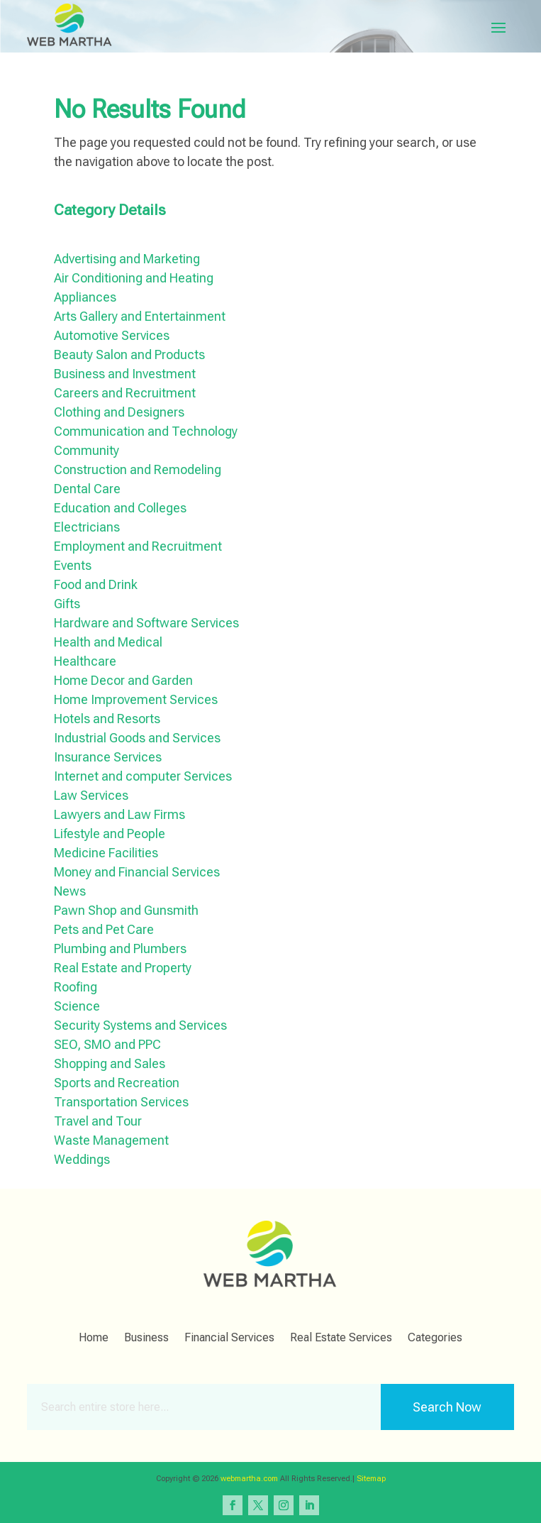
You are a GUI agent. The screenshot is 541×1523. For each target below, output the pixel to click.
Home (93, 1338)
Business (146, 1338)
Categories (435, 1338)
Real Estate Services (341, 1338)
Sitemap (371, 1478)
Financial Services (229, 1338)
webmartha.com (249, 1478)
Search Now (447, 1407)
